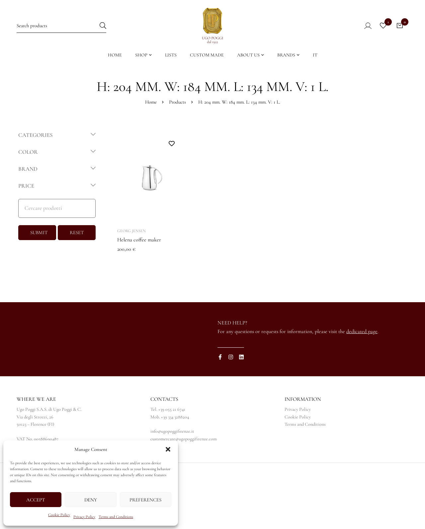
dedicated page (362, 331)
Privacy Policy (84, 516)
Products (177, 102)
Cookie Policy (59, 514)
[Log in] (363, 25)
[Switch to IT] (315, 56)
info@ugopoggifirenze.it (172, 431)
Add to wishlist (171, 143)
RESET (77, 232)
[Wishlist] (383, 25)
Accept (35, 500)
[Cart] (399, 25)
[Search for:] (61, 25)
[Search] (103, 25)
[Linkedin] (241, 357)
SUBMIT (39, 232)
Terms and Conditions (116, 516)
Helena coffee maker (139, 239)
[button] (168, 449)
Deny (90, 500)
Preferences (145, 500)
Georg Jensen (131, 230)
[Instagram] (230, 357)
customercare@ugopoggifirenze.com (183, 439)
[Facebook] (220, 357)
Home (151, 102)
